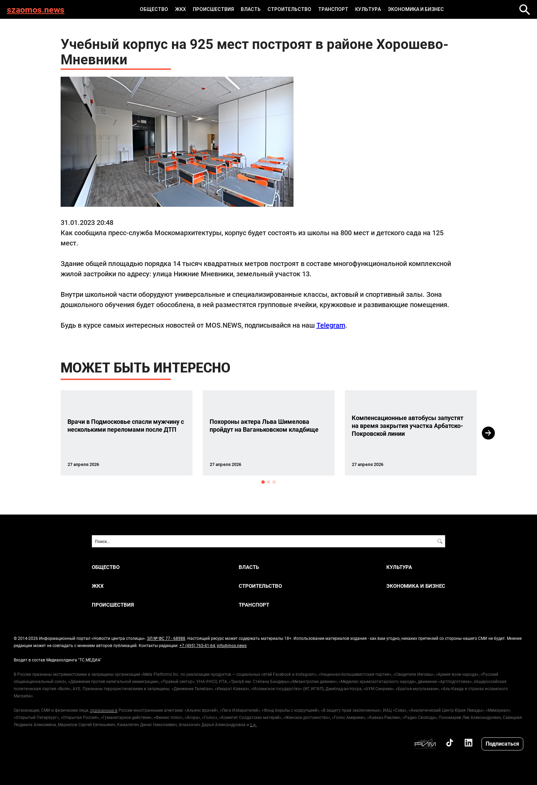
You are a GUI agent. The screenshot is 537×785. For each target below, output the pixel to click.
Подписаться (502, 743)
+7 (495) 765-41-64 (197, 645)
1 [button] (263, 482)
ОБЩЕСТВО (154, 9)
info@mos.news (232, 645)
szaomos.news (35, 9)
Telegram (330, 324)
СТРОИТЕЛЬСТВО (289, 9)
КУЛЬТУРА (368, 9)
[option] (126, 433)
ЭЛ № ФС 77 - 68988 (166, 638)
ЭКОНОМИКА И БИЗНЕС (416, 9)
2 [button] (268, 482)
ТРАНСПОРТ (333, 9)
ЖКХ (180, 9)
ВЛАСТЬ (251, 9)
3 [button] (274, 482)
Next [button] (488, 433)
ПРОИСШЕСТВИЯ (213, 9)
